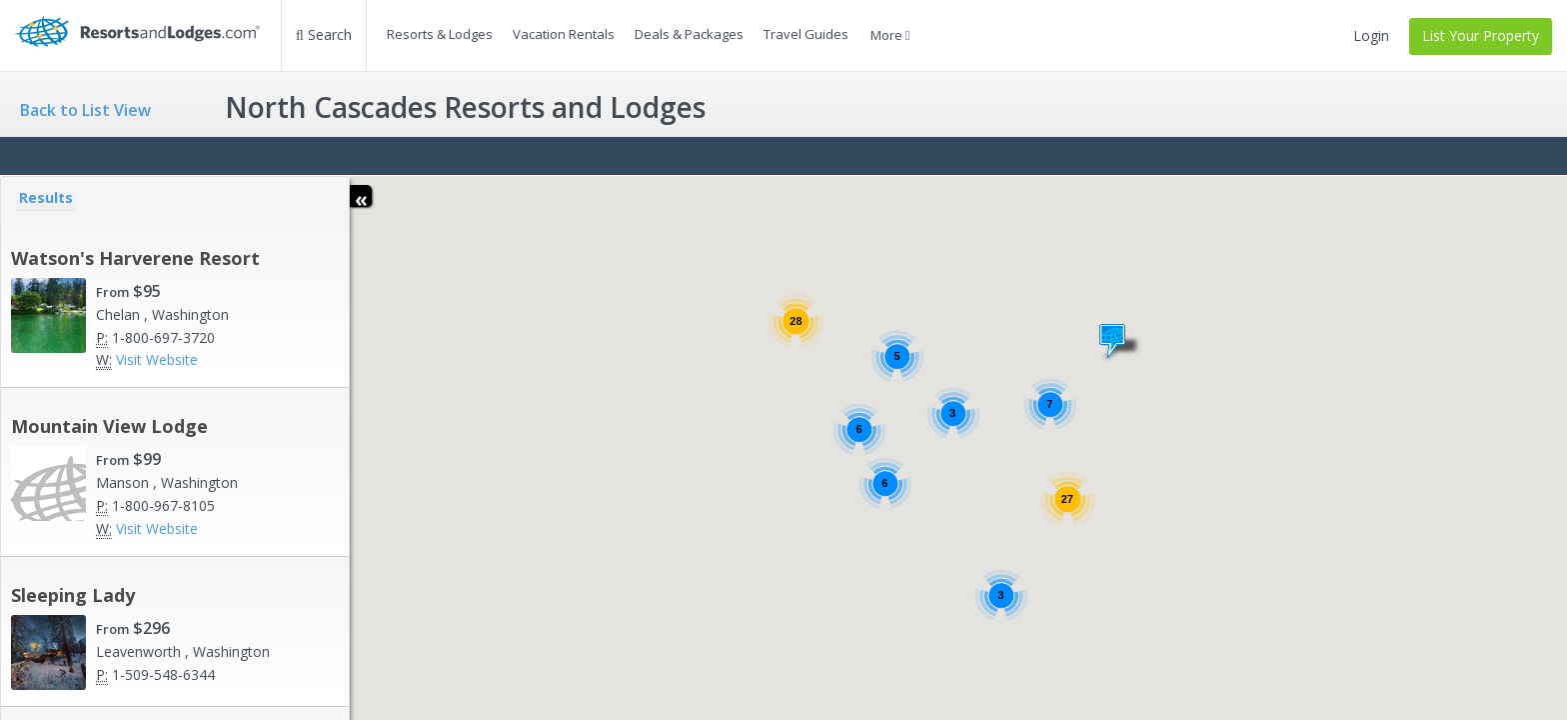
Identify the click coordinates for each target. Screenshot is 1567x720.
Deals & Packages (689, 34)
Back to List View (85, 110)
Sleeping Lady (73, 595)
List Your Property (1480, 35)
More (890, 35)
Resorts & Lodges (440, 34)
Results (46, 197)
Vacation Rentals (564, 34)
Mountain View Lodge (109, 426)
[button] (1120, 342)
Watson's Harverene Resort (135, 258)
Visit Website (157, 359)
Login (1371, 35)
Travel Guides (806, 34)
